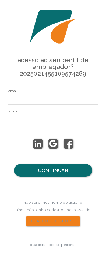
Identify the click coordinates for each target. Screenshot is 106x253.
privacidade (37, 244)
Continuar (53, 170)
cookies (54, 244)
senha (13, 111)
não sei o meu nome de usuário (53, 202)
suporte (69, 244)
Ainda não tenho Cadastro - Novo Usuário (53, 209)
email (13, 91)
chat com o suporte (53, 221)
